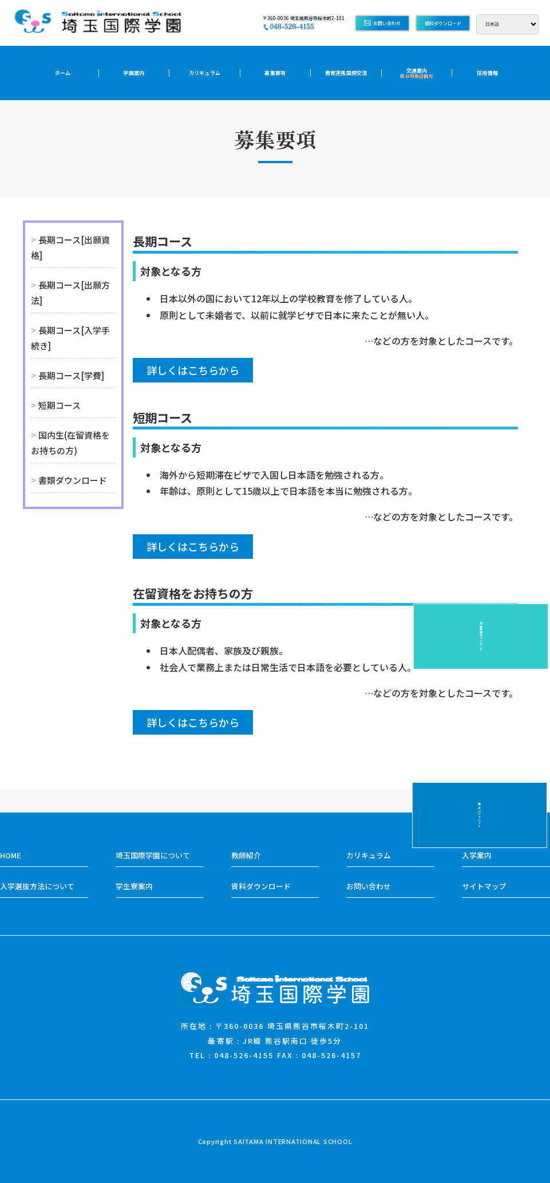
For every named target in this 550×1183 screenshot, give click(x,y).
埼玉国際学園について (153, 855)
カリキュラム (205, 73)
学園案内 (133, 73)
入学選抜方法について (37, 886)
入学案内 (477, 855)
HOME (10, 855)
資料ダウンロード (443, 23)
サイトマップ (484, 886)
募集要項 (275, 73)
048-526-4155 (244, 1055)
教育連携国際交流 (346, 73)
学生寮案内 (134, 886)
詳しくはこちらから (193, 369)
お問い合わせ (382, 23)
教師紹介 (246, 855)
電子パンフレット (536, 547)
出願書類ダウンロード (536, 636)
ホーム (63, 73)
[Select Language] (507, 24)
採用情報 (487, 73)
